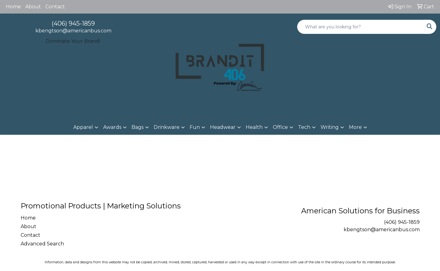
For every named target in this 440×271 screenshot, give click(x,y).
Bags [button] (137, 127)
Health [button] (254, 127)
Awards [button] (112, 127)
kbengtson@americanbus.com (73, 31)
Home (13, 7)
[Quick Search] (360, 27)
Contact (55, 7)
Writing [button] (330, 127)
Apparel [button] (83, 127)
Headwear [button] (223, 127)
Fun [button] (195, 127)
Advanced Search (42, 244)
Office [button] (280, 127)
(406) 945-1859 (73, 23)
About (33, 7)
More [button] (355, 127)
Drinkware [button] (167, 127)
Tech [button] (304, 127)
